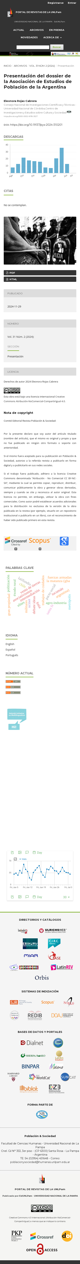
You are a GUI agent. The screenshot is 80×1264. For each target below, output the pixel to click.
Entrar (72, 2)
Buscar (57, 47)
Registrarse (56, 2)
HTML (13, 279)
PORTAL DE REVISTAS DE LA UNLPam (38, 12)
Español (10, 649)
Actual (18, 29)
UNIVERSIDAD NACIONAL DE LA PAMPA (33, 21)
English (10, 644)
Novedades (29, 37)
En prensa (56, 29)
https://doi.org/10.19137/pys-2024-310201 (36, 124)
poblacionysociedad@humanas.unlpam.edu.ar (40, 1162)
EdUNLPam (59, 21)
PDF (12, 272)
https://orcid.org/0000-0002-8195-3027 (21, 116)
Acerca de (51, 37)
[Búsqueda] (32, 47)
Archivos (37, 29)
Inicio (7, 65)
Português (12, 655)
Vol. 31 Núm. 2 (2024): (42, 65)
